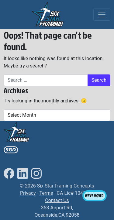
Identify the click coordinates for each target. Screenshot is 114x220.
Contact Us (57, 200)
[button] (48, 14)
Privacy (28, 193)
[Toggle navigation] (101, 15)
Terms (46, 193)
